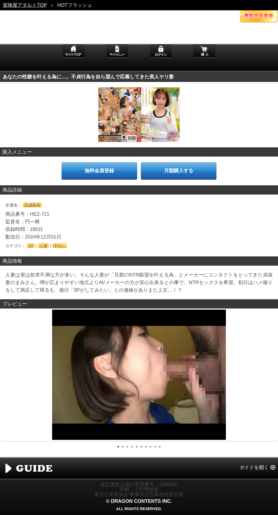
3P (30, 245)
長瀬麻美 (32, 205)
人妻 (43, 245)
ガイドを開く (254, 467)
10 (159, 446)
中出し (59, 245)
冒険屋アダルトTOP (25, 5)
